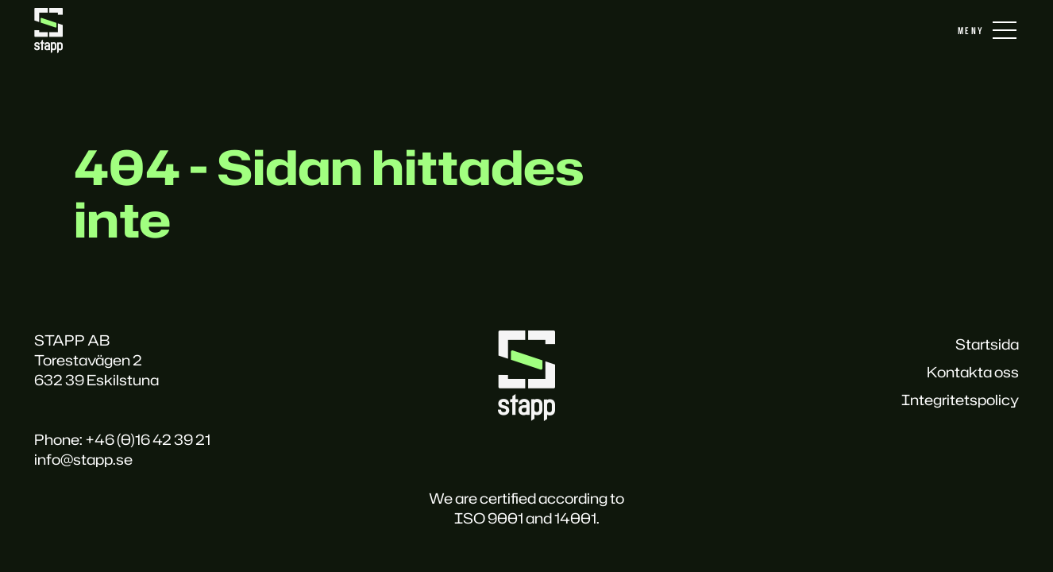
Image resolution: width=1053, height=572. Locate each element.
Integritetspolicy (960, 399)
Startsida (987, 344)
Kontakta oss (973, 371)
